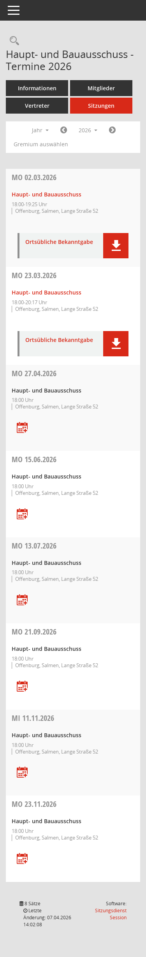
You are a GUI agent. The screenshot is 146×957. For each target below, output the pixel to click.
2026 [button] (88, 130)
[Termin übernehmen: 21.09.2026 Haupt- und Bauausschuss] (22, 687)
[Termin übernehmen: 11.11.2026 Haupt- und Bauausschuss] (22, 773)
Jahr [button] (40, 130)
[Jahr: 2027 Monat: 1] (112, 130)
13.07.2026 (34, 545)
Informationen (37, 88)
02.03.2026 (34, 177)
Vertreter (37, 105)
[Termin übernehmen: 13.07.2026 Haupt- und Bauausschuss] (22, 600)
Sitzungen (101, 105)
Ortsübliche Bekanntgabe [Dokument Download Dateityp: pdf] (59, 242)
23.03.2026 (34, 275)
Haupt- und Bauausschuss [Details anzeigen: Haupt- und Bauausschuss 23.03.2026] (46, 292)
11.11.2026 (33, 718)
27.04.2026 (34, 373)
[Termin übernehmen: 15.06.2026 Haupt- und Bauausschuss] (22, 514)
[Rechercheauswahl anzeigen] (12, 41)
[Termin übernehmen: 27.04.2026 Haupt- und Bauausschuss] (22, 428)
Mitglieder (101, 88)
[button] (115, 245)
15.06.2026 (34, 459)
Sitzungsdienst (111, 914)
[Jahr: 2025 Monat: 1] (64, 130)
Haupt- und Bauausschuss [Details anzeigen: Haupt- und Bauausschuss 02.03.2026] (46, 194)
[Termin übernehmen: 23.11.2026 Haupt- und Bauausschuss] (22, 859)
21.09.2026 (34, 631)
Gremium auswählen (41, 144)
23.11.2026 (34, 804)
